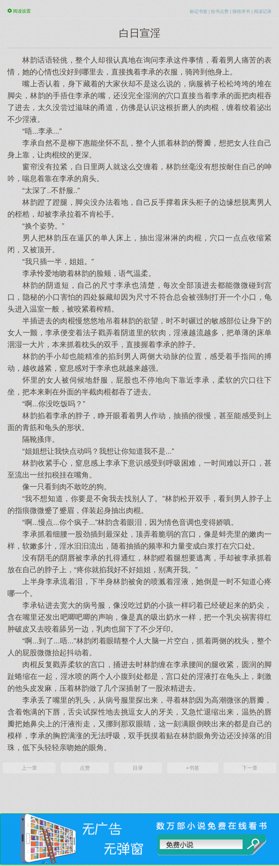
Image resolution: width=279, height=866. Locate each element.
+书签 (192, 768)
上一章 (29, 768)
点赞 (85, 768)
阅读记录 (263, 11)
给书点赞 (220, 11)
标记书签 (198, 11)
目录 (138, 768)
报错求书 (241, 11)
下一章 (250, 768)
